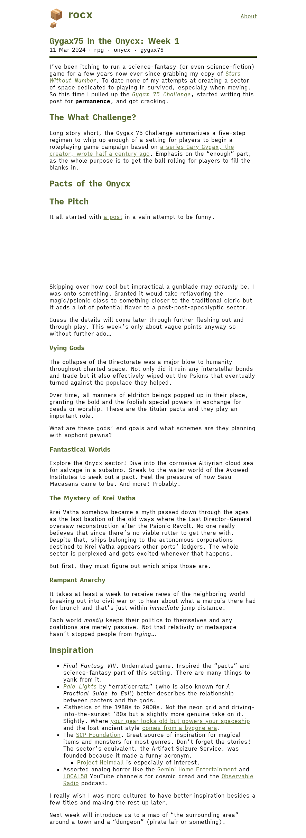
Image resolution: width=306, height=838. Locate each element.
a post (113, 217)
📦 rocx (71, 14)
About (249, 16)
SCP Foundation (98, 735)
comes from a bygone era (179, 728)
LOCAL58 (75, 776)
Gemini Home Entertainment (197, 769)
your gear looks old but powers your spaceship (180, 721)
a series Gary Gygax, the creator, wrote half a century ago (141, 150)
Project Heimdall (100, 762)
